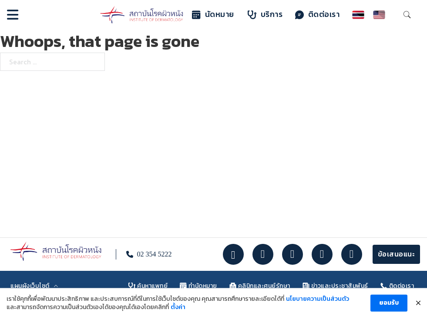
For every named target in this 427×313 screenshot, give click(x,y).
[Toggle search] (407, 14)
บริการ (265, 14)
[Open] (12, 14)
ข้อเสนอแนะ (396, 254)
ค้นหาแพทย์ (148, 285)
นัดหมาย (213, 14)
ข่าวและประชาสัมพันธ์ (335, 285)
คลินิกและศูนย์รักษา (259, 285)
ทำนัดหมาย (198, 285)
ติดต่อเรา (317, 14)
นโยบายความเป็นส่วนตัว (317, 305)
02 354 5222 (154, 254)
